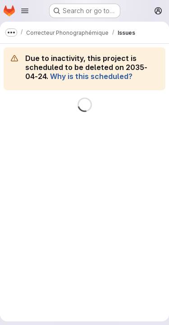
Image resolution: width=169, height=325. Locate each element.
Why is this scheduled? (91, 76)
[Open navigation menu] (25, 11)
